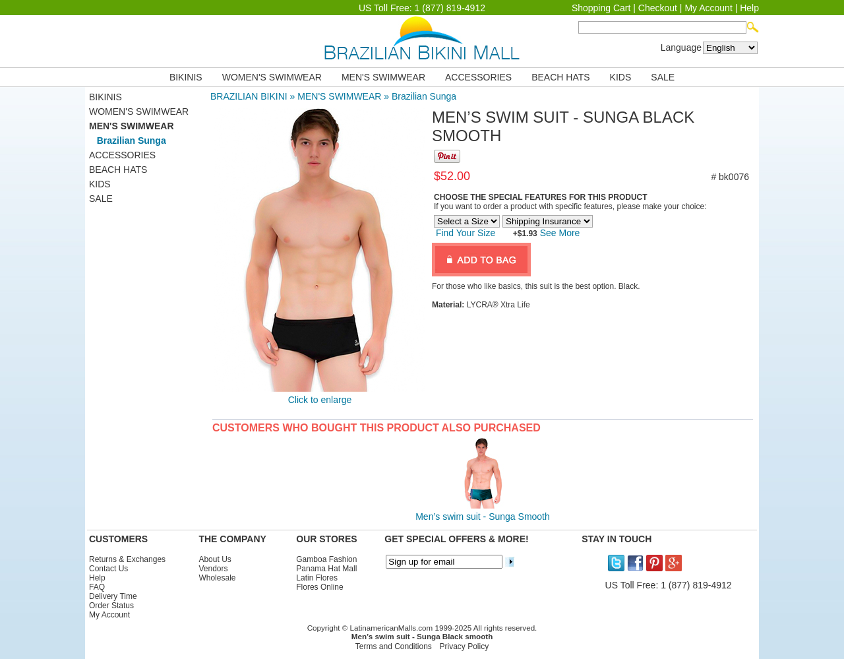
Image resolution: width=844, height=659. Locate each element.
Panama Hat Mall (326, 568)
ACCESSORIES (478, 77)
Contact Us (108, 568)
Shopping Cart (601, 8)
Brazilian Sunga (424, 96)
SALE (663, 77)
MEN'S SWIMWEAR (383, 77)
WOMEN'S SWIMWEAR (272, 77)
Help (749, 8)
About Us (214, 559)
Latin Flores (317, 577)
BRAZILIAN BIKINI (248, 96)
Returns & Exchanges (127, 559)
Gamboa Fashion (326, 559)
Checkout (657, 8)
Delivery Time (113, 596)
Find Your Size (465, 233)
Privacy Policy (464, 646)
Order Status (111, 605)
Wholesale (216, 577)
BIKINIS (185, 77)
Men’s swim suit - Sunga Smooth (482, 516)
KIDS (621, 77)
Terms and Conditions (393, 646)
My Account (708, 8)
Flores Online (319, 587)
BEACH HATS (560, 77)
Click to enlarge (320, 399)
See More (558, 233)
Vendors (212, 568)
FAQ (97, 587)
